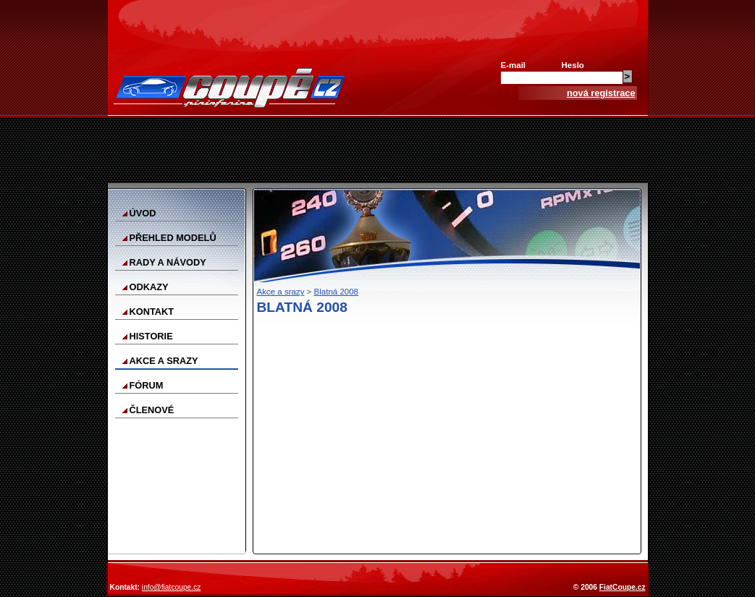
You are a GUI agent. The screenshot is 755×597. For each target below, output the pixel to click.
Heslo (573, 65)
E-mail (513, 65)
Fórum (147, 385)
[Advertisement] (377, 150)
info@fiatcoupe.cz (171, 587)
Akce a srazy (164, 360)
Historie (151, 336)
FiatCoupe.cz (622, 587)
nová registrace (601, 93)
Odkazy (149, 286)
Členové (152, 410)
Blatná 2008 (336, 291)
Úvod (143, 213)
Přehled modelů (173, 237)
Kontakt (152, 311)
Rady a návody (168, 262)
